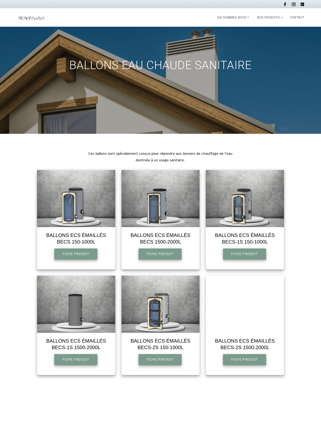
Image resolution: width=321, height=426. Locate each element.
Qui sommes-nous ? (233, 17)
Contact (297, 17)
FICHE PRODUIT (75, 254)
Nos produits (268, 17)
